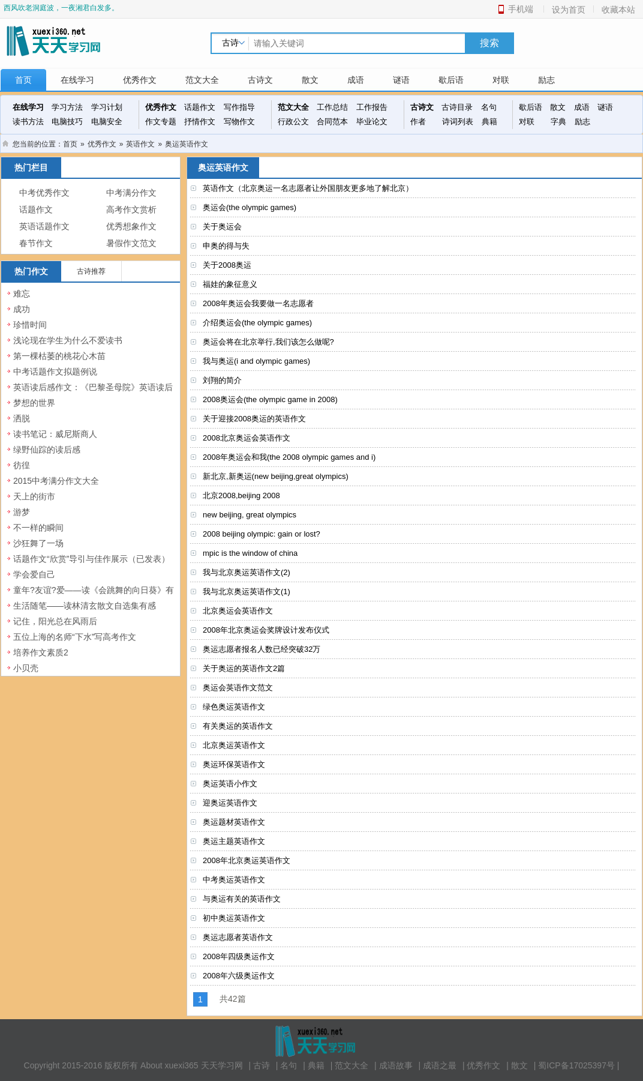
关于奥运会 (222, 226)
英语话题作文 (44, 226)
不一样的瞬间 (38, 527)
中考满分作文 (131, 192)
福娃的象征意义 (230, 284)
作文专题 (160, 121)
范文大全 (202, 80)
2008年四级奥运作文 (239, 956)
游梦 (21, 512)
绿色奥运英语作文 (234, 706)
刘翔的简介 (222, 380)
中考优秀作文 (44, 192)
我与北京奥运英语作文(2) (246, 572)
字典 (558, 121)
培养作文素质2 (40, 652)
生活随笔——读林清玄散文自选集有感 (84, 605)
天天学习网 (222, 1065)
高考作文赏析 (131, 209)
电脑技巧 (67, 121)
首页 (23, 80)
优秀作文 (140, 80)
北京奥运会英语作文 (238, 610)
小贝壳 (25, 668)
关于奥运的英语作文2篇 (244, 668)
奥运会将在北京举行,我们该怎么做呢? (268, 341)
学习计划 (106, 107)
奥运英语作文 (186, 144)
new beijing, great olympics (249, 514)
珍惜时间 (30, 325)
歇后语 (451, 80)
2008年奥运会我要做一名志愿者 (258, 303)
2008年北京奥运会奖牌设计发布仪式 (266, 629)
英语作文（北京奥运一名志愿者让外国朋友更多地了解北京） (308, 188)
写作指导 (239, 107)
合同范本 (332, 121)
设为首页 (568, 9)
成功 (21, 309)
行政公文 (293, 121)
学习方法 (67, 107)
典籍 (489, 121)
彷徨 (21, 465)
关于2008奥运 (227, 264)
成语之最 (439, 1065)
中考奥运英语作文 (234, 879)
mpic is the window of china (250, 553)
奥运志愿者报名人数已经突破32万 (261, 649)
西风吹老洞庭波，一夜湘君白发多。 (61, 8)
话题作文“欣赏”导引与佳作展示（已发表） (91, 559)
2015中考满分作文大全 (56, 481)
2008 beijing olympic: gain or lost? (261, 533)
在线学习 (77, 80)
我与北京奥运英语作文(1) (246, 591)
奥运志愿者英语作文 (238, 937)
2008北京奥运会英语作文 (246, 437)
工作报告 (371, 107)
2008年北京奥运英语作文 (246, 860)
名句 (489, 107)
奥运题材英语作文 (234, 822)
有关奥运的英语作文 (238, 725)
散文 (310, 80)
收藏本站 (618, 9)
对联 (500, 80)
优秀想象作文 (131, 226)
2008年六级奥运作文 (239, 975)
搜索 (489, 43)
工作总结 (332, 107)
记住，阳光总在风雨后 (55, 621)
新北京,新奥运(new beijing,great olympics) (275, 476)
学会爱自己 (34, 574)
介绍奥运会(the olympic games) (257, 322)
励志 (546, 80)
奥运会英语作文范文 (238, 687)
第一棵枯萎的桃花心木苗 (59, 356)
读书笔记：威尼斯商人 (55, 434)
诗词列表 (457, 121)
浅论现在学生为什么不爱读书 (67, 340)
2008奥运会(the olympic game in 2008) (270, 399)
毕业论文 (371, 121)
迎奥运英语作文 (230, 802)
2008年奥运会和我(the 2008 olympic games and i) (289, 457)
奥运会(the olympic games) (249, 207)
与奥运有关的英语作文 (242, 898)
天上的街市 (34, 496)
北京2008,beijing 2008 (241, 495)
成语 (355, 80)
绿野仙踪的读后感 (46, 449)
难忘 (21, 293)
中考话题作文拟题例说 (55, 371)
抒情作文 (199, 121)
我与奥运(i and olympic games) (256, 361)
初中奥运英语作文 (234, 918)
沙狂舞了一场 (38, 543)
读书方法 (28, 121)
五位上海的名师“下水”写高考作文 (74, 637)
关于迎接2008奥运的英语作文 (254, 418)
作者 (418, 121)
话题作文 (199, 107)
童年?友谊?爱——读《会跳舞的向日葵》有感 (93, 596)
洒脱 (21, 418)
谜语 (401, 80)
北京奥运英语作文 (234, 745)
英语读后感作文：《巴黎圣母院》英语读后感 (93, 393)
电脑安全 (106, 121)
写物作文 (239, 121)
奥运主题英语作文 (234, 841)
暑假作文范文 (131, 243)
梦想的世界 (34, 403)
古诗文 (260, 80)
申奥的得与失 (226, 245)
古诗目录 (457, 107)
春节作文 (36, 243)
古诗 (261, 1065)
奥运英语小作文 (230, 783)
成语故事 (396, 1065)
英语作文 (140, 144)
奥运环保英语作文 (234, 764)
